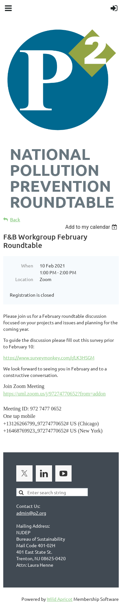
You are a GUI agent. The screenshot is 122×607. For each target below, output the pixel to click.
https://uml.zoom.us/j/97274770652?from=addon (54, 393)
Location (24, 279)
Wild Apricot (60, 599)
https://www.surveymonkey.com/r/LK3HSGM (48, 357)
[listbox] (92, 227)
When (27, 265)
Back (15, 219)
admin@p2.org (31, 513)
